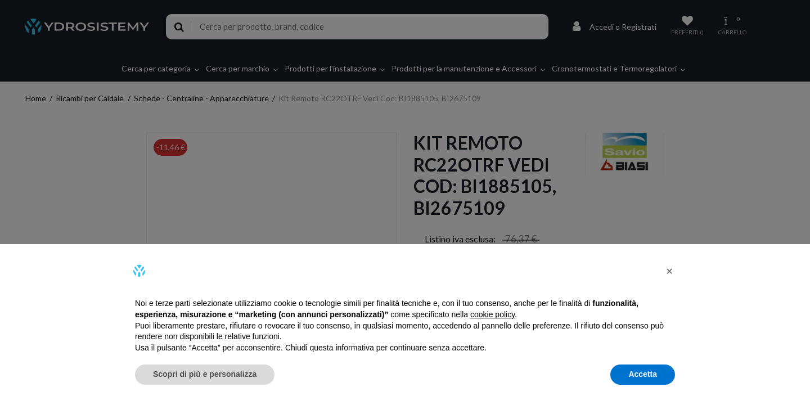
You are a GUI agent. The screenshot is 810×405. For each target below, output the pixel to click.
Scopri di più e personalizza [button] (204, 374)
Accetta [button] (642, 374)
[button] (669, 271)
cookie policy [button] (492, 314)
